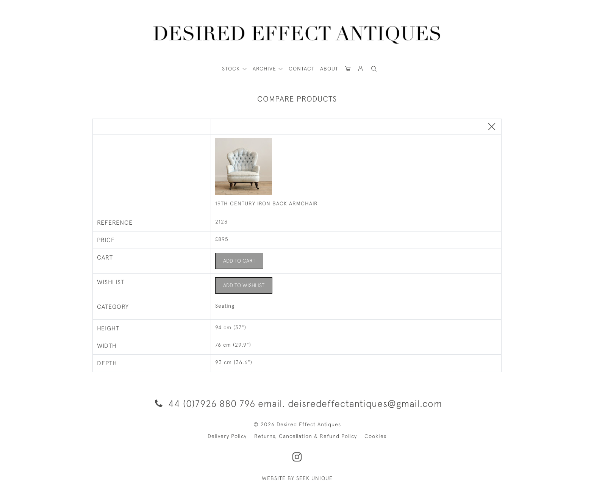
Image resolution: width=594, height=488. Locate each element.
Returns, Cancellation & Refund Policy (305, 436)
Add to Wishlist (243, 285)
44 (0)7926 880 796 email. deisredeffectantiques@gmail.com (297, 403)
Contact (301, 69)
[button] (361, 69)
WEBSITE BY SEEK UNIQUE (297, 478)
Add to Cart (239, 261)
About (329, 69)
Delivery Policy (227, 436)
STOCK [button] (232, 69)
